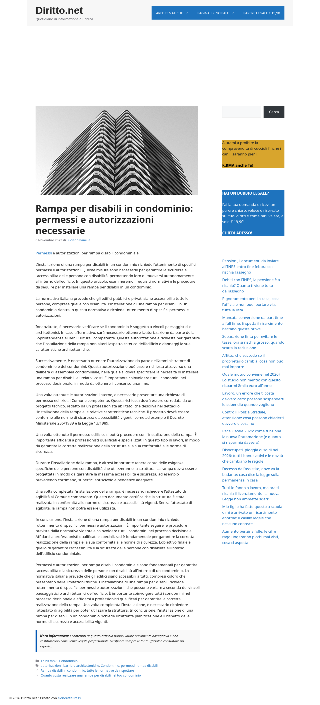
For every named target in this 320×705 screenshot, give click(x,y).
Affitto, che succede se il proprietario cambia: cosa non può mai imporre (252, 361)
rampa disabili (147, 665)
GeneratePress (69, 698)
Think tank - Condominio (59, 661)
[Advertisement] (160, 59)
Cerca (274, 111)
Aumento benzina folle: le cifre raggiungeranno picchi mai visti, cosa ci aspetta (250, 537)
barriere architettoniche (81, 665)
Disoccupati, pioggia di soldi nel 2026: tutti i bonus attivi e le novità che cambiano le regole (252, 455)
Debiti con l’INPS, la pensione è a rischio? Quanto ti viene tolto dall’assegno (251, 285)
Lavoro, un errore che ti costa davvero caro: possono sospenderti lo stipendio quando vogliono (253, 399)
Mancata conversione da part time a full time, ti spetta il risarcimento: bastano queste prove (253, 323)
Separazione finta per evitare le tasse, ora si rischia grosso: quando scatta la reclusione (253, 342)
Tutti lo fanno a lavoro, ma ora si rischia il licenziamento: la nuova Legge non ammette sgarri (251, 493)
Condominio (110, 665)
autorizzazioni (51, 665)
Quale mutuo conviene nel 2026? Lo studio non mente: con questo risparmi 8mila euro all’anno (251, 380)
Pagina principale (218, 13)
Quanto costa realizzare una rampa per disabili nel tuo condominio (91, 675)
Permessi (44, 253)
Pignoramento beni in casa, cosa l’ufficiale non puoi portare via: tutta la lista (251, 304)
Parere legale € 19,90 (261, 13)
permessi (128, 665)
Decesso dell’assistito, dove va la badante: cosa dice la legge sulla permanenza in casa (250, 474)
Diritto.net (59, 10)
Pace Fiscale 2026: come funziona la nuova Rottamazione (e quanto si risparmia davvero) (251, 436)
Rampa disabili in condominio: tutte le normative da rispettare (87, 670)
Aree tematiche (174, 13)
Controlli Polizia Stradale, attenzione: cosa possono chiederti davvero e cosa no (253, 417)
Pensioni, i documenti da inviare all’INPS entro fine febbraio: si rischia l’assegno (250, 266)
